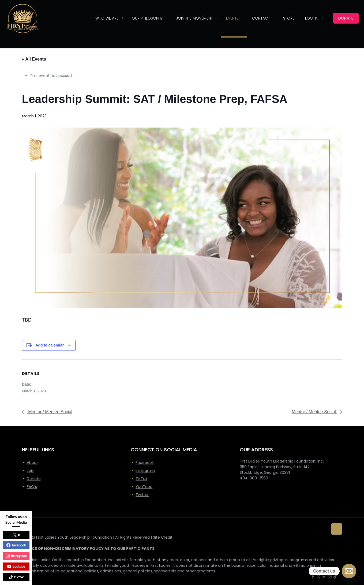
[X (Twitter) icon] (319, 576)
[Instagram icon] (330, 576)
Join (30, 470)
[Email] (349, 571)
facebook (16, 545)
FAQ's (32, 486)
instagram (16, 556)
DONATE (345, 18)
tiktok (16, 577)
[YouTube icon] (324, 576)
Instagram (145, 470)
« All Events (34, 59)
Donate (34, 478)
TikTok (141, 478)
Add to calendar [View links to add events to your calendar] (49, 345)
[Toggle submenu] (122, 18)
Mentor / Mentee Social (49, 411)
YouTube (144, 486)
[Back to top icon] (336, 529)
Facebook (145, 462)
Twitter (142, 494)
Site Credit (162, 537)
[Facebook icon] (313, 576)
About (32, 462)
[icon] (335, 576)
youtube (16, 566)
